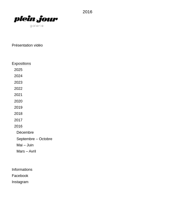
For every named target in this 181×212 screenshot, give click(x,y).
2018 (18, 114)
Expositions (21, 64)
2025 (18, 70)
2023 (18, 82)
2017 (18, 120)
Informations (22, 170)
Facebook (20, 176)
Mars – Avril (26, 151)
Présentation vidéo (27, 45)
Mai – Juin (25, 145)
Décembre (25, 132)
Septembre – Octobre (34, 139)
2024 (18, 76)
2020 (18, 101)
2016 (18, 126)
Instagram (20, 182)
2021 (18, 95)
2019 (18, 107)
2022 (18, 89)
